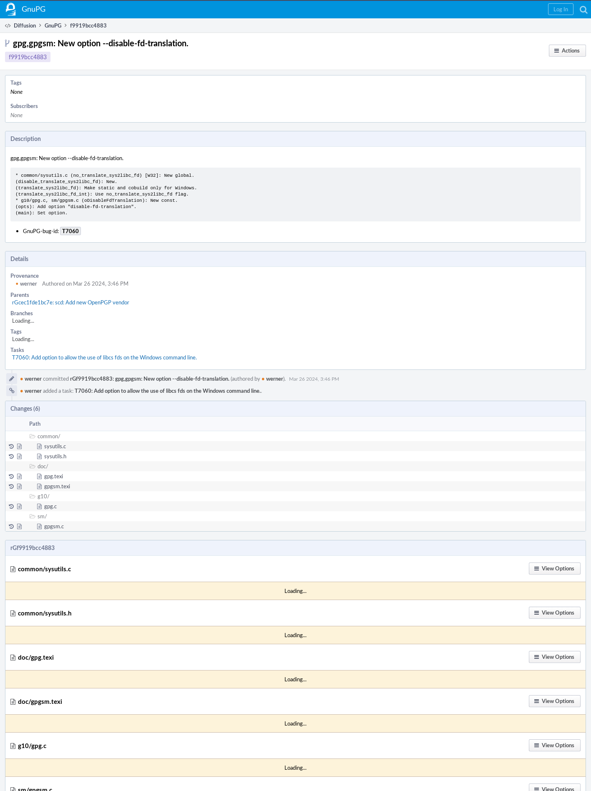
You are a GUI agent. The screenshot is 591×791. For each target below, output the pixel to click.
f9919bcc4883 (28, 57)
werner (26, 283)
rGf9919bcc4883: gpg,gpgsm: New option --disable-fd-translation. (149, 378)
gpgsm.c (54, 526)
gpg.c (50, 506)
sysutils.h (55, 456)
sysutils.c (55, 446)
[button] (560, 9)
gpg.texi (53, 476)
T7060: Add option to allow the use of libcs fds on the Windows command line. (104, 357)
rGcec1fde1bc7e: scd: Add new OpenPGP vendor (70, 302)
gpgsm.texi (57, 486)
